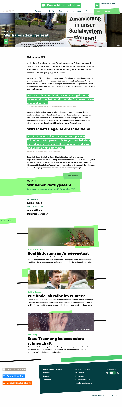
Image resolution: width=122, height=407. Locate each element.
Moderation (77, 11)
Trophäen (47, 379)
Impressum (79, 373)
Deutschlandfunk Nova (52, 369)
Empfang (46, 376)
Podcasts (50, 11)
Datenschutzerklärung (84, 369)
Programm (63, 11)
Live (98, 11)
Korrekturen (80, 376)
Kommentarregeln (82, 379)
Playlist (107, 11)
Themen (38, 11)
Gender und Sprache (83, 383)
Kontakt (46, 373)
